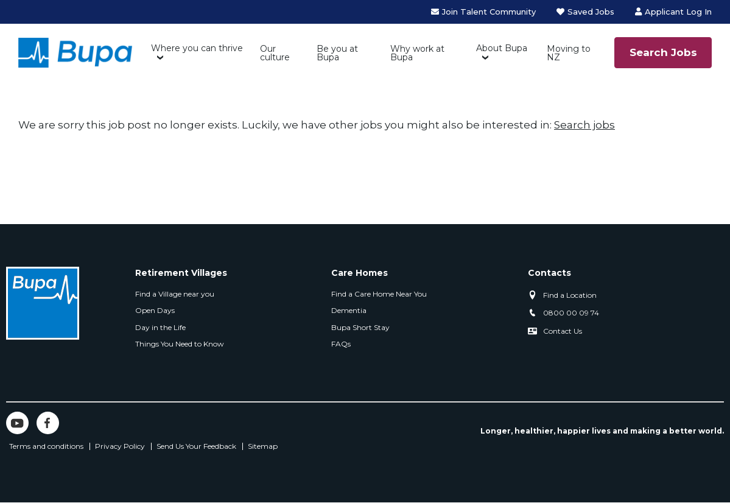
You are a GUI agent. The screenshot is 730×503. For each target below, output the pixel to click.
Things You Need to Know (179, 343)
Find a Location (570, 295)
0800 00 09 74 (571, 312)
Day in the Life (160, 327)
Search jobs (584, 125)
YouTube (17, 423)
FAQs (341, 343)
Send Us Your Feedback (196, 446)
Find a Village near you (174, 293)
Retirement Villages (181, 272)
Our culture (275, 53)
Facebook (48, 423)
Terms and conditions (46, 446)
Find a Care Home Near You (379, 293)
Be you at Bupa (337, 53)
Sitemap (263, 446)
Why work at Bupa (417, 53)
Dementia (349, 310)
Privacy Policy (120, 446)
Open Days (155, 310)
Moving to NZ (569, 53)
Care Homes (359, 272)
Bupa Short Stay (360, 327)
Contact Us (562, 331)
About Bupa (501, 48)
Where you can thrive (197, 48)
